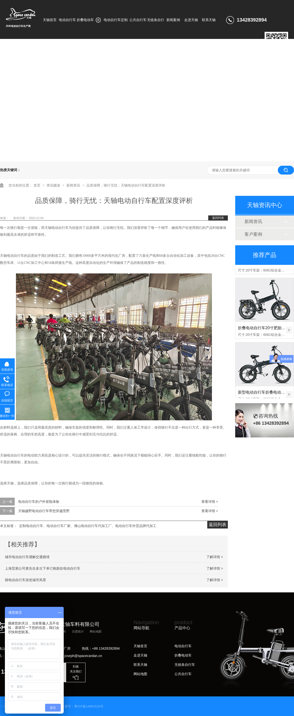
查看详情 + (209, 502)
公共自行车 (183, 674)
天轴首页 (140, 646)
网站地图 (95, 631)
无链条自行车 (184, 665)
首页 (37, 185)
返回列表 (218, 218)
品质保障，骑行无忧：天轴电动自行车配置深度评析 (125, 185)
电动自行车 (183, 646)
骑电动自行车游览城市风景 (25, 580)
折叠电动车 (183, 655)
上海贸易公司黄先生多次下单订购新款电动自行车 (42, 568)
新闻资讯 (73, 185)
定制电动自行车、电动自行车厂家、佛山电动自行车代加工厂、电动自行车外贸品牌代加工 (87, 526)
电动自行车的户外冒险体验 (38, 502)
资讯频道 (54, 185)
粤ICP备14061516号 (88, 706)
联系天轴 (140, 665)
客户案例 (253, 234)
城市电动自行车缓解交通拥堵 (27, 557)
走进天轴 (140, 655)
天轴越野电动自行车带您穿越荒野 (44, 511)
